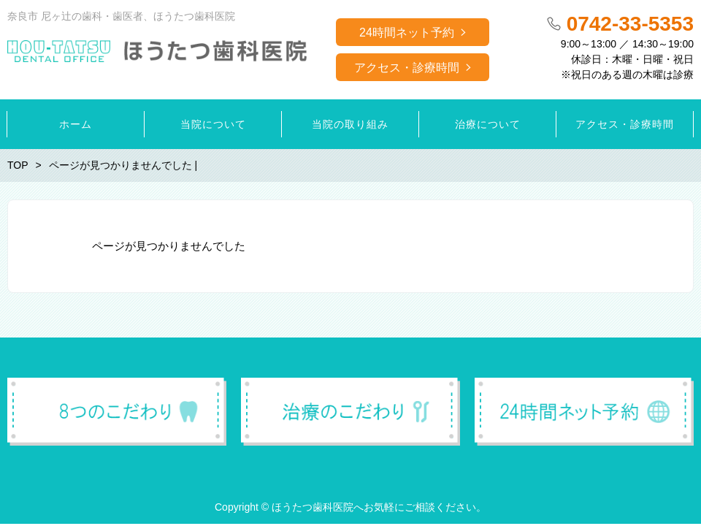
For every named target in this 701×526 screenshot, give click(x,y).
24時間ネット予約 (406, 32)
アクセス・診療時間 (406, 67)
